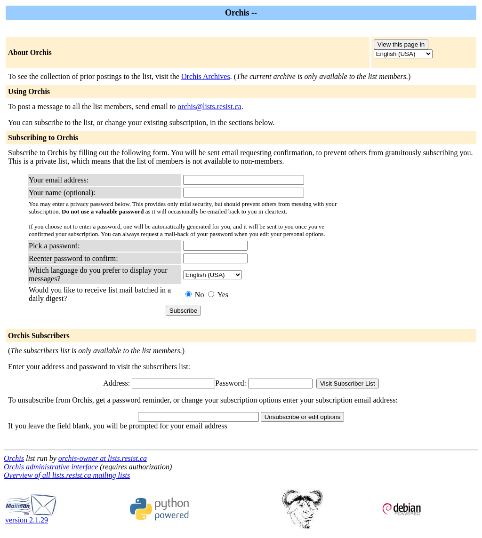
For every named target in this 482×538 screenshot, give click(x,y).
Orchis (14, 458)
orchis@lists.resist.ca (209, 107)
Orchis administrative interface (51, 467)
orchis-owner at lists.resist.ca (102, 458)
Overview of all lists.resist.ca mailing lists (67, 475)
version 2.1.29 (31, 516)
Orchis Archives (205, 76)
